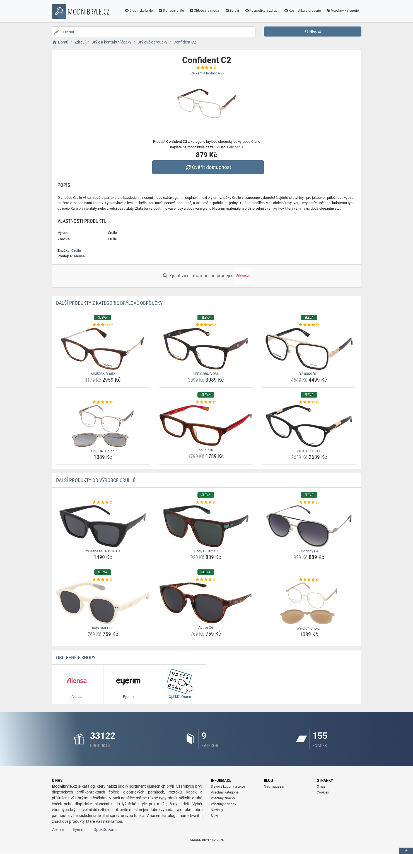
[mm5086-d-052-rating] (102, 325)
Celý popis (235, 147)
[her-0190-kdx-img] (308, 426)
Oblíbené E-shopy (75, 658)
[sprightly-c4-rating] (308, 502)
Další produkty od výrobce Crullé (96, 480)
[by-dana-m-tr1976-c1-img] (102, 526)
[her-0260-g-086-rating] (206, 325)
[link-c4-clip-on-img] (102, 426)
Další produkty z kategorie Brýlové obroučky (109, 303)
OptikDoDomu (105, 829)
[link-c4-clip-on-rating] (102, 402)
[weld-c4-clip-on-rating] (308, 579)
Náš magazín (274, 786)
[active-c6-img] (206, 603)
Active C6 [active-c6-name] (205, 627)
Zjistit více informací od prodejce (206, 276)
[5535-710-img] (206, 425)
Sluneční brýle (171, 11)
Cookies (323, 792)
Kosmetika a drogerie (302, 11)
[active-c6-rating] (206, 579)
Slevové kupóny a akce (228, 786)
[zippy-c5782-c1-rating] (206, 502)
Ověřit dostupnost (208, 167)
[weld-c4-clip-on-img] (308, 603)
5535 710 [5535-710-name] (206, 450)
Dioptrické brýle (139, 11)
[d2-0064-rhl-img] (308, 349)
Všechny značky (223, 798)
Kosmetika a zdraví (261, 11)
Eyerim (78, 829)
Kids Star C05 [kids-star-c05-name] (102, 628)
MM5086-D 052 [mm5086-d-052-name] (103, 374)
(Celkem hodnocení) (206, 73)
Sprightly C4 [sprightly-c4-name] (309, 551)
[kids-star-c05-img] (102, 603)
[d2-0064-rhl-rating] (308, 325)
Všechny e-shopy (223, 804)
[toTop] (406, 851)
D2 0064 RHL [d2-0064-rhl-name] (309, 374)
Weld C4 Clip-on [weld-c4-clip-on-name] (308, 628)
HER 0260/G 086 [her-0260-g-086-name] (206, 374)
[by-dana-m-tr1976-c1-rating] (102, 502)
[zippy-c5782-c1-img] (206, 526)
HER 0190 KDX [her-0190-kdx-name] (308, 451)
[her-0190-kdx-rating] (308, 402)
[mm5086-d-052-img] (102, 349)
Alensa (79, 256)
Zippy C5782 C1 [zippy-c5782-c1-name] (206, 551)
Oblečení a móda (204, 11)
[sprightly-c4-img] (308, 526)
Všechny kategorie (342, 11)
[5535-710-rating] (206, 402)
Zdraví (232, 11)
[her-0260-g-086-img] (206, 349)
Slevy (215, 816)
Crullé (76, 250)
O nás (321, 786)
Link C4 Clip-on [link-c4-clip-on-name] (102, 451)
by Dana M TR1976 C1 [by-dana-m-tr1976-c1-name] (102, 551)
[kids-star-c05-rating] (102, 579)
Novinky (217, 810)
